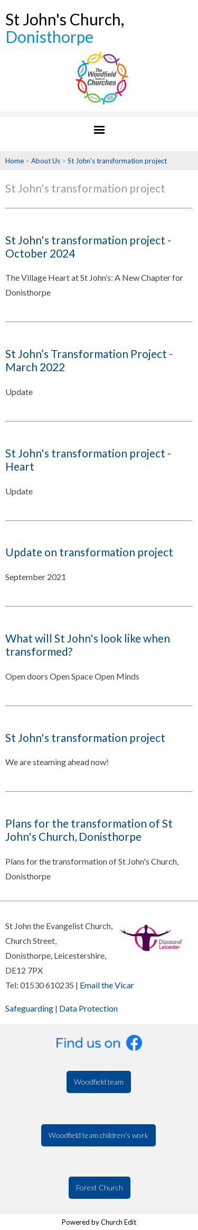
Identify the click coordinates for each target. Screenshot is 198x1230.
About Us (45, 161)
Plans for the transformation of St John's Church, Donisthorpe (89, 829)
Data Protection (88, 1008)
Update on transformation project (89, 551)
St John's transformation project (117, 161)
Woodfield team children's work (98, 1135)
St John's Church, (64, 28)
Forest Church (99, 1187)
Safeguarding (29, 1008)
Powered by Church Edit (99, 1222)
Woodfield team (99, 1081)
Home (14, 161)
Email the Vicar (107, 985)
